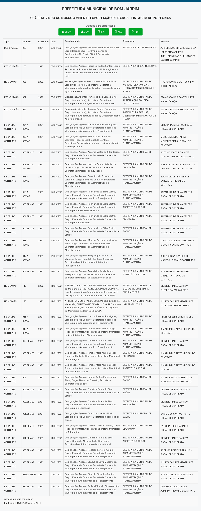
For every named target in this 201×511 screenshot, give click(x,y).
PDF (135, 31)
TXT (102, 31)
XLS (119, 31)
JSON (66, 31)
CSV (85, 31)
